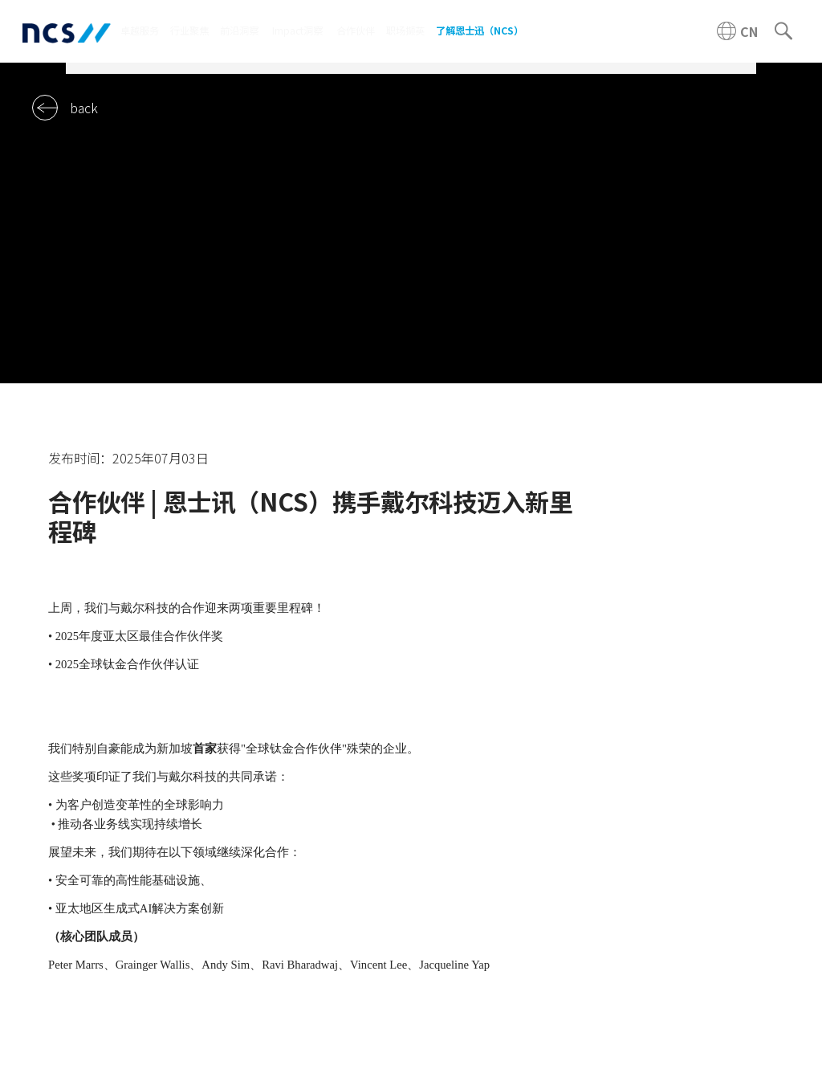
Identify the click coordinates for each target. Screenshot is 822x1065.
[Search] (783, 31)
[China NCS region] (737, 31)
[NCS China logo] (66, 32)
